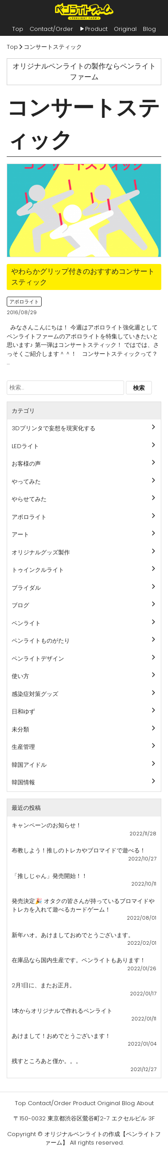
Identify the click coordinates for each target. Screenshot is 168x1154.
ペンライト (26, 623)
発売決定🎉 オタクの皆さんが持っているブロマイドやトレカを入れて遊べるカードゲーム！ (83, 905)
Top (17, 29)
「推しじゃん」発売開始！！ (49, 876)
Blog (149, 29)
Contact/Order (51, 29)
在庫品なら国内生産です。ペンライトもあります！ (79, 960)
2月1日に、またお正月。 (43, 985)
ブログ (20, 605)
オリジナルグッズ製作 (41, 552)
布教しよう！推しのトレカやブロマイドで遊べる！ (79, 850)
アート (20, 534)
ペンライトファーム (84, 11)
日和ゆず (23, 711)
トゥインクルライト (38, 570)
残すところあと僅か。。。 (47, 1061)
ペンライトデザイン (38, 658)
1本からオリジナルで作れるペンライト (62, 1011)
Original (125, 29)
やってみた (26, 481)
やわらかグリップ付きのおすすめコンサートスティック (83, 276)
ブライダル (26, 587)
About (145, 1103)
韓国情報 (23, 782)
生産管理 (23, 747)
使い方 (20, 676)
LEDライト (25, 446)
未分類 (20, 729)
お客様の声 (26, 463)
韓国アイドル (29, 765)
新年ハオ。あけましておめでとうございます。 (73, 935)
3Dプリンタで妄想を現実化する (53, 428)
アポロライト (24, 301)
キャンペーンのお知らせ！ (47, 825)
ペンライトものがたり (41, 640)
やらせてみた (29, 499)
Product (96, 29)
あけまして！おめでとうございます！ (61, 1036)
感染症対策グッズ (35, 694)
